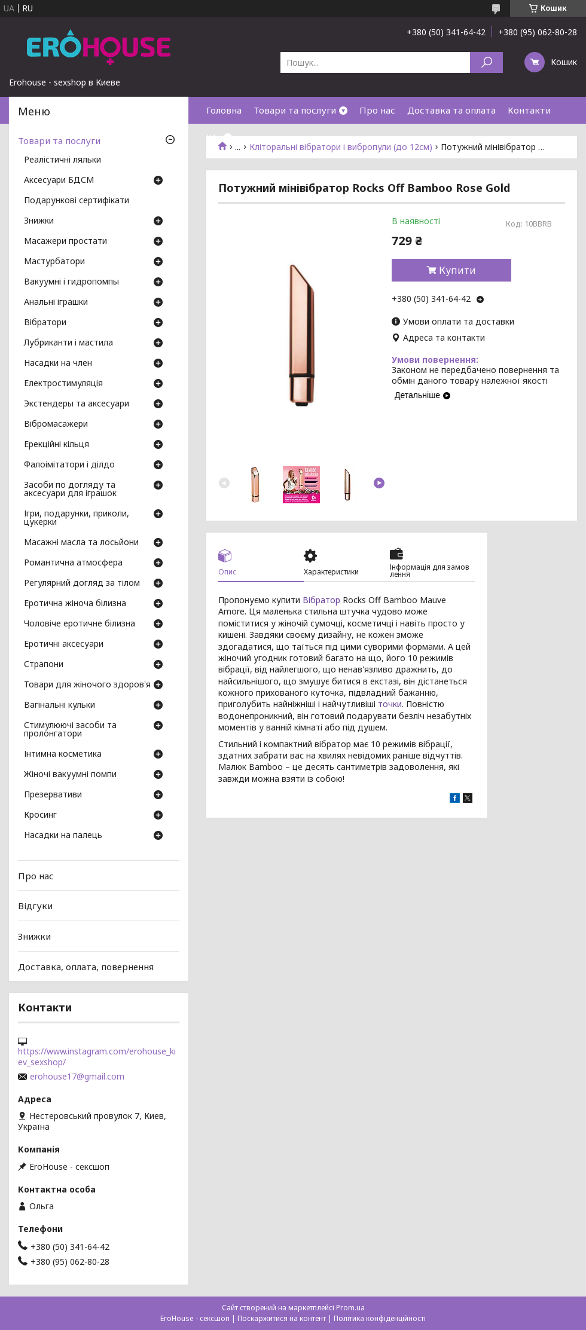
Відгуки (35, 906)
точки (390, 704)
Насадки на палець (63, 835)
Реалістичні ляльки (62, 160)
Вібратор (321, 600)
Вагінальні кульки (59, 705)
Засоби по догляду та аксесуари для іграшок (70, 490)
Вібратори (45, 323)
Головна (224, 110)
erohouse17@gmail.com (77, 1076)
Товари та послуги (295, 110)
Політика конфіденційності (380, 1318)
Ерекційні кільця (56, 445)
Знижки (39, 221)
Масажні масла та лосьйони (81, 543)
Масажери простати (65, 241)
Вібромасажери (56, 424)
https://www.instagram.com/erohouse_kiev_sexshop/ (97, 1057)
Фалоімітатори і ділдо (69, 465)
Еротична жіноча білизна (75, 604)
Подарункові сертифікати (76, 201)
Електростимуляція (63, 384)
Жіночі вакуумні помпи (70, 774)
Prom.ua (350, 1308)
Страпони (43, 664)
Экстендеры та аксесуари (76, 404)
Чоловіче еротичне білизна (79, 624)
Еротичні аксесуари (63, 644)
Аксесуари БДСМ (59, 180)
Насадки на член (58, 363)
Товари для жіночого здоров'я (87, 685)
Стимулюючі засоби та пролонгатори (70, 730)
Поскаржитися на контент (281, 1318)
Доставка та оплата (451, 110)
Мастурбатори (54, 262)
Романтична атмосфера (73, 563)
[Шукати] (486, 62)
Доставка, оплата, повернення (86, 966)
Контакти (529, 110)
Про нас (377, 110)
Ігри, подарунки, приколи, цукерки (76, 518)
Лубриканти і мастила (68, 343)
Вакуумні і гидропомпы (71, 282)
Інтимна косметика (63, 754)
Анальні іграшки (56, 302)
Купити (457, 270)
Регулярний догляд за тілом (82, 583)
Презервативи (53, 795)
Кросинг (40, 815)
